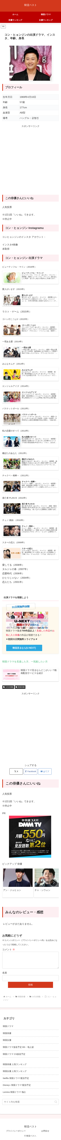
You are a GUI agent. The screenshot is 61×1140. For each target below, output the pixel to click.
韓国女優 (7, 1040)
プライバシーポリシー (16, 1131)
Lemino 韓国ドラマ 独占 (14, 1092)
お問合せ (45, 1131)
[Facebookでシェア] (30, 771)
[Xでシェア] (16, 771)
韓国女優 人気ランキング (15, 1071)
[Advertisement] (30, 162)
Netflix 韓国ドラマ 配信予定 (16, 1078)
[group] (17, 882)
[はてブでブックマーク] (45, 771)
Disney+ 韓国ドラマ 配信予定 (17, 1085)
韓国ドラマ (8, 1026)
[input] (30, 1102)
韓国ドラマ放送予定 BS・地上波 (18, 1047)
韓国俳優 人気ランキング (15, 1064)
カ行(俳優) (8, 687)
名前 (4, 972)
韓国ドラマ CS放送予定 (14, 1054)
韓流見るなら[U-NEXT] (24, 648)
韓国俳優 (20, 687)
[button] (53, 882)
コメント (8, 949)
